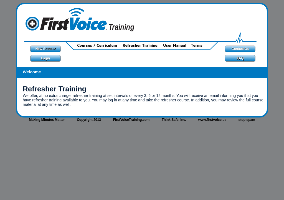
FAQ (240, 58)
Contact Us (240, 49)
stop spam (247, 120)
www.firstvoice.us (212, 120)
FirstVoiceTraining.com (131, 120)
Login (45, 58)
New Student (46, 49)
